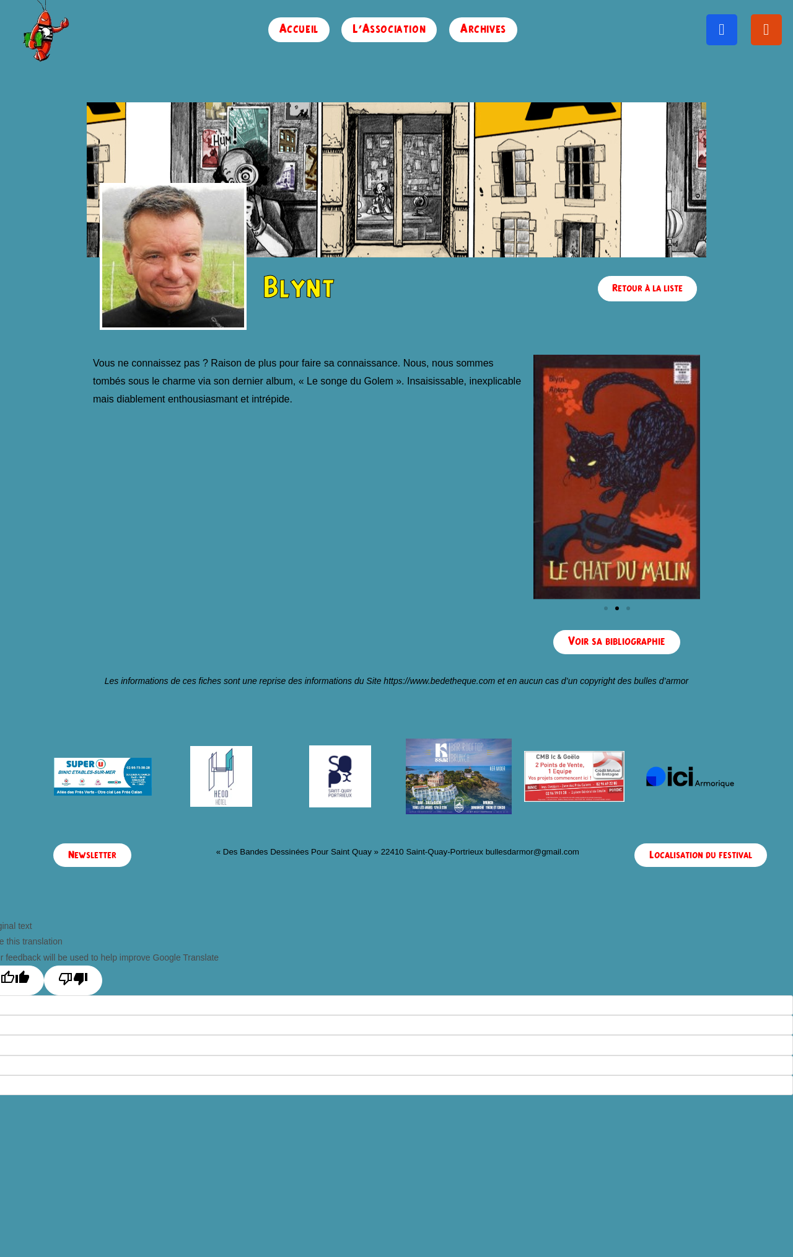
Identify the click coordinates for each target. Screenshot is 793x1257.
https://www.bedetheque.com (439, 681)
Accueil (298, 29)
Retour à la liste (647, 288)
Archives (483, 29)
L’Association (389, 29)
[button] (606, 608)
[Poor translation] (73, 980)
